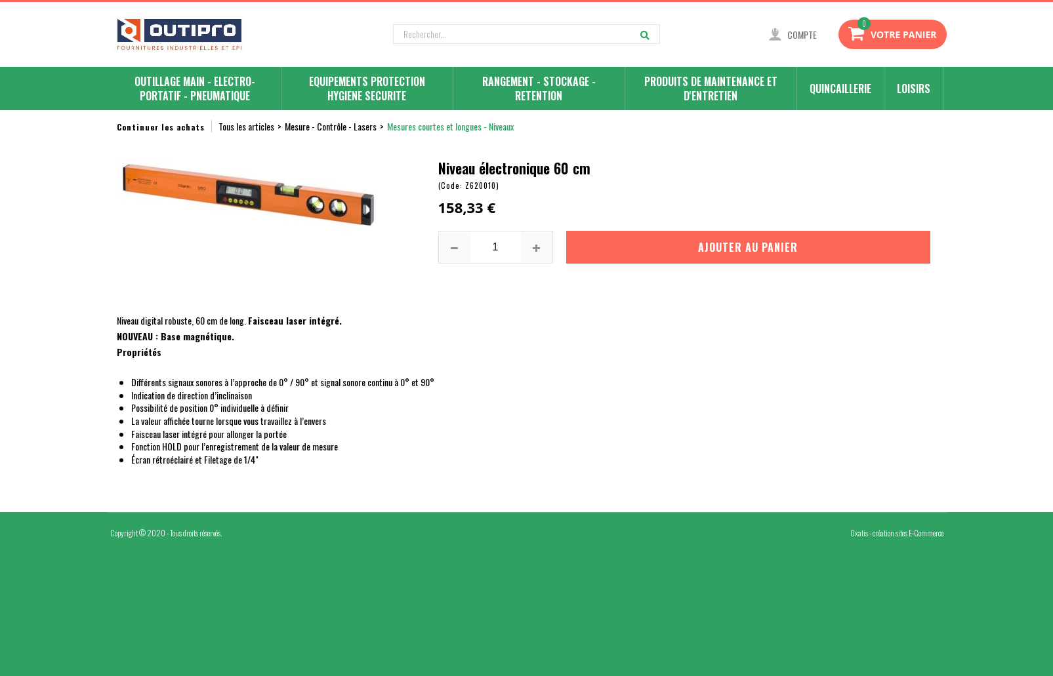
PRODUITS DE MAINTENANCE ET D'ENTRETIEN (710, 88)
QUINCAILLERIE (840, 88)
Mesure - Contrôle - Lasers (331, 126)
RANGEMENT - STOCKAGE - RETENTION (539, 88)
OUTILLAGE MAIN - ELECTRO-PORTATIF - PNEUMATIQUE (194, 88)
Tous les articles (246, 126)
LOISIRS (913, 88)
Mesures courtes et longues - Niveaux (450, 126)
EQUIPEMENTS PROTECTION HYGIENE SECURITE (367, 88)
